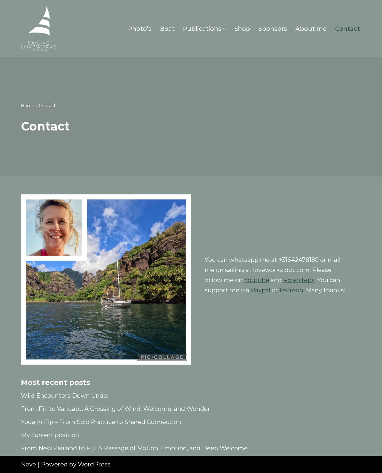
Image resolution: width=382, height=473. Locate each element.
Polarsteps (299, 280)
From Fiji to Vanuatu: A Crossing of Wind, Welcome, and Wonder (115, 408)
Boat (167, 28)
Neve (28, 464)
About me (311, 28)
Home (27, 105)
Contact (347, 28)
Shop (242, 28)
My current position (50, 435)
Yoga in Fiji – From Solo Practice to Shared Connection (101, 422)
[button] (224, 28)
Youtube (256, 280)
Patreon (291, 290)
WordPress (94, 464)
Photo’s (140, 28)
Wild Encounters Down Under (65, 395)
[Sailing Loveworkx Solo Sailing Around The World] (39, 28)
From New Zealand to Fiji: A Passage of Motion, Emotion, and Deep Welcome (134, 448)
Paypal (260, 290)
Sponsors (272, 28)
